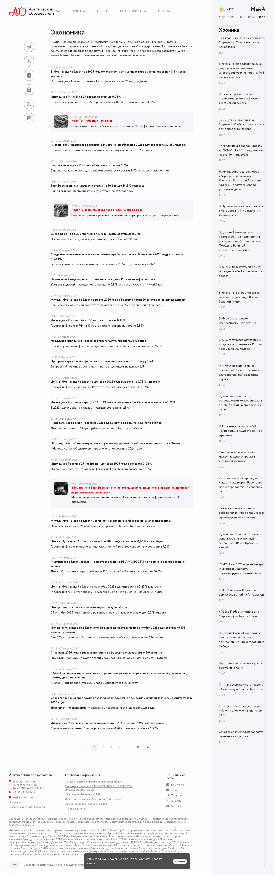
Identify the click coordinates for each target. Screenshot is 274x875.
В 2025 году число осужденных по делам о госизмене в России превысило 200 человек (240, 344)
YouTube (176, 806)
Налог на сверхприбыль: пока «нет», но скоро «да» (107, 210)
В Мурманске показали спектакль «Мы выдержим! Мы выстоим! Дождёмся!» (242, 210)
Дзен (174, 790)
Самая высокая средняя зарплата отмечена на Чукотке (241, 734)
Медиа (102, 11)
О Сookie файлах (75, 808)
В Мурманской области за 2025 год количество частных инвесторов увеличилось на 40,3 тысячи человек (241, 70)
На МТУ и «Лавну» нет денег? (92, 121)
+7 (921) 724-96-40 (24, 792)
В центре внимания (132, 11)
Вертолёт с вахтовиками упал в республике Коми (240, 665)
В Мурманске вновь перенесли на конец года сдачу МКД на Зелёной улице (240, 297)
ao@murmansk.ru (23, 797)
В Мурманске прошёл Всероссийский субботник (237, 320)
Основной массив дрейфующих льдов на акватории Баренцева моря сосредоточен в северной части (241, 485)
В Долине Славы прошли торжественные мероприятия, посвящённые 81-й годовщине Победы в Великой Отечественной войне (240, 241)
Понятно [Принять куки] (180, 861)
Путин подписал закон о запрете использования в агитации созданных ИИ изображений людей (241, 541)
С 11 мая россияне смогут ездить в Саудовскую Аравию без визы (241, 687)
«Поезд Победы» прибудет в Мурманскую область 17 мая (239, 614)
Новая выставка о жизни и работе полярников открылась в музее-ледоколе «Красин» (241, 512)
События (79, 11)
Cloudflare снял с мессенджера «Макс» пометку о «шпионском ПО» (240, 710)
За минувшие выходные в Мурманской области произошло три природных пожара (242, 124)
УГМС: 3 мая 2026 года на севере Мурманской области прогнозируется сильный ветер (241, 568)
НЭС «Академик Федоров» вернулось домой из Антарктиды (242, 592)
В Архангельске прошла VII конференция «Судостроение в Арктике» (240, 430)
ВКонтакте (177, 784)
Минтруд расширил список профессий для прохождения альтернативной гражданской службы (239, 372)
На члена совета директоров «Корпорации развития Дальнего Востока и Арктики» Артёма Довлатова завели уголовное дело (240, 181)
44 (148, 747)
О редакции (16, 802)
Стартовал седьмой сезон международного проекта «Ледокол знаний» (237, 456)
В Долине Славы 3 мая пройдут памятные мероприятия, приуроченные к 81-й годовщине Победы (241, 640)
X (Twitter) (177, 800)
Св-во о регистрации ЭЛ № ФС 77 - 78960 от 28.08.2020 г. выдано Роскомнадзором (99, 788)
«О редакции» (27, 825)
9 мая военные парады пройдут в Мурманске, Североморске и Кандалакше (241, 42)
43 (138, 747)
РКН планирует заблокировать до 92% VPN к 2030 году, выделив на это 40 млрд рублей (242, 150)
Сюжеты (164, 11)
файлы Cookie (118, 859)
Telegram (176, 795)
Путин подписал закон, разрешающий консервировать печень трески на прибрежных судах (240, 403)
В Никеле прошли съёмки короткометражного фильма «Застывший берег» (239, 98)
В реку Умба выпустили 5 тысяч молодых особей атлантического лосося (242, 271)
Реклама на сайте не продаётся (27, 806)
